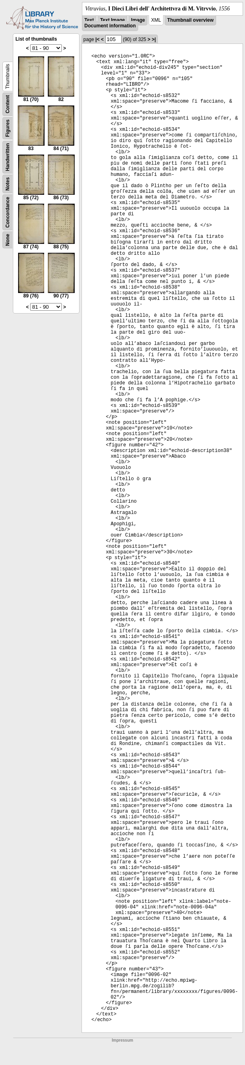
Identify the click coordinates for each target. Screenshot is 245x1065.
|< (98, 39)
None (7, 240)
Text (89, 20)
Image (138, 20)
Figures (7, 128)
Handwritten (7, 157)
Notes (7, 183)
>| (154, 39)
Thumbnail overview (190, 20)
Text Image (112, 20)
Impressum (122, 1040)
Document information (110, 26)
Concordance (7, 212)
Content (7, 104)
